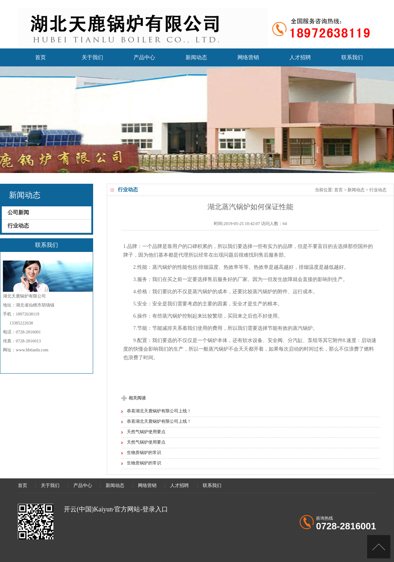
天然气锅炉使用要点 (146, 431)
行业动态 (377, 189)
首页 (40, 60)
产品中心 (144, 57)
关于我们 (92, 60)
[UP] (378, 546)
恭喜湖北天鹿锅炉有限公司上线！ (159, 410)
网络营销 (248, 57)
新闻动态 (196, 57)
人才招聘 (300, 57)
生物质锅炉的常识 (144, 452)
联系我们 (352, 57)
